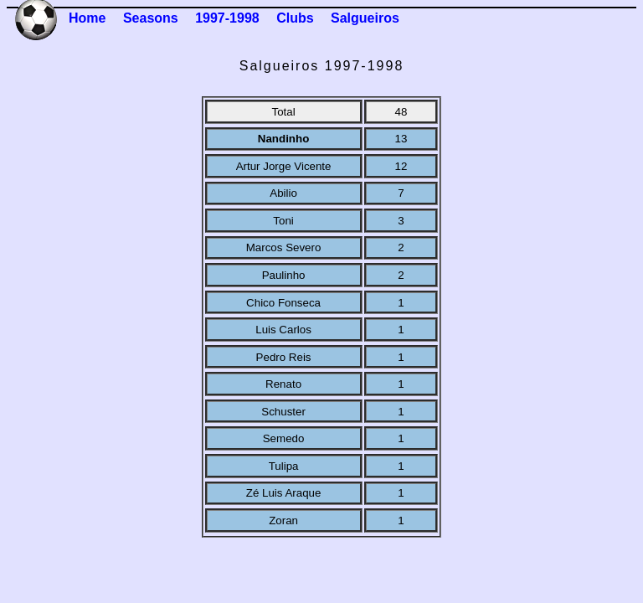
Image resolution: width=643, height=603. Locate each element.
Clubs (294, 18)
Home (87, 18)
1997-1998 (227, 18)
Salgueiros (365, 18)
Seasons (150, 18)
